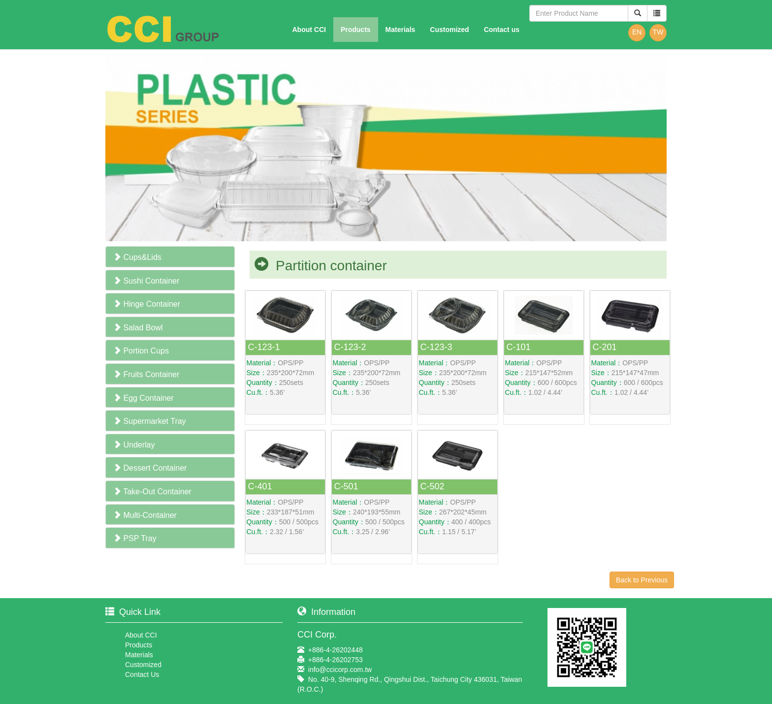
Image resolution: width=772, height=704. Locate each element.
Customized (449, 29)
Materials (401, 29)
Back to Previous (642, 580)
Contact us (501, 29)
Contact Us (142, 674)
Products (356, 29)
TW (658, 32)
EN (637, 32)
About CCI (308, 29)
